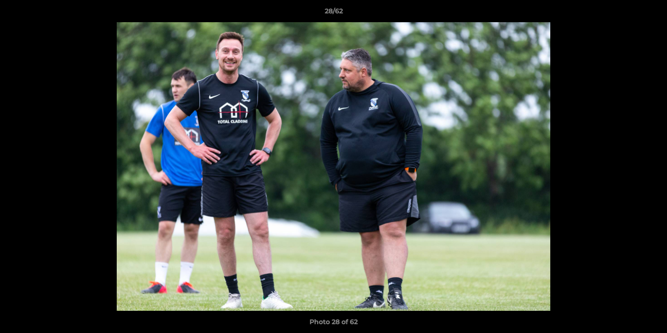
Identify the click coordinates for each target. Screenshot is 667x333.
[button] (650, 13)
